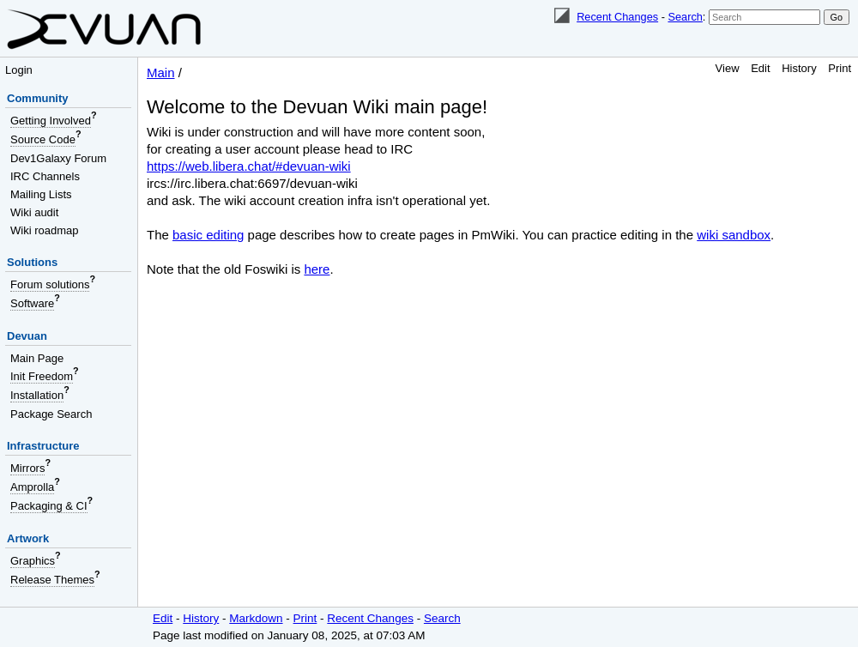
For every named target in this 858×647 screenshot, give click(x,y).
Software (32, 303)
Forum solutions (49, 284)
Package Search (51, 414)
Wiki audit (34, 212)
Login (19, 69)
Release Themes (52, 579)
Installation (36, 395)
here (316, 269)
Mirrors (27, 468)
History (799, 68)
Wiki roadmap (44, 230)
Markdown (255, 618)
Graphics (32, 560)
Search (685, 16)
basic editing (208, 234)
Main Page (36, 358)
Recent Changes (617, 16)
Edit (760, 68)
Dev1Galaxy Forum (58, 158)
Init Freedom (41, 376)
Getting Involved (50, 120)
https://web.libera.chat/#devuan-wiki (249, 166)
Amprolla (32, 487)
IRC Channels (45, 176)
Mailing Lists (41, 194)
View (728, 68)
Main (161, 72)
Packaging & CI (49, 505)
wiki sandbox (733, 234)
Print (839, 68)
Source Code (43, 139)
